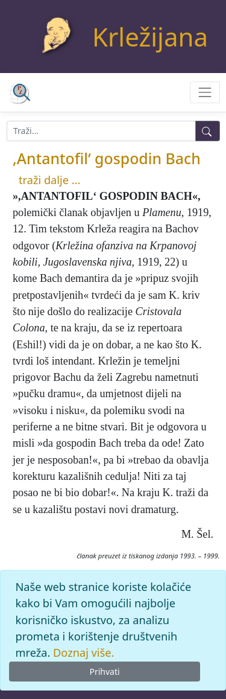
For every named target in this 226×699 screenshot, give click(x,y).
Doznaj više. (83, 652)
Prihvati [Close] (104, 671)
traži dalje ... (49, 180)
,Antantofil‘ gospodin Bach (107, 158)
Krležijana (150, 36)
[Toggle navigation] (204, 92)
